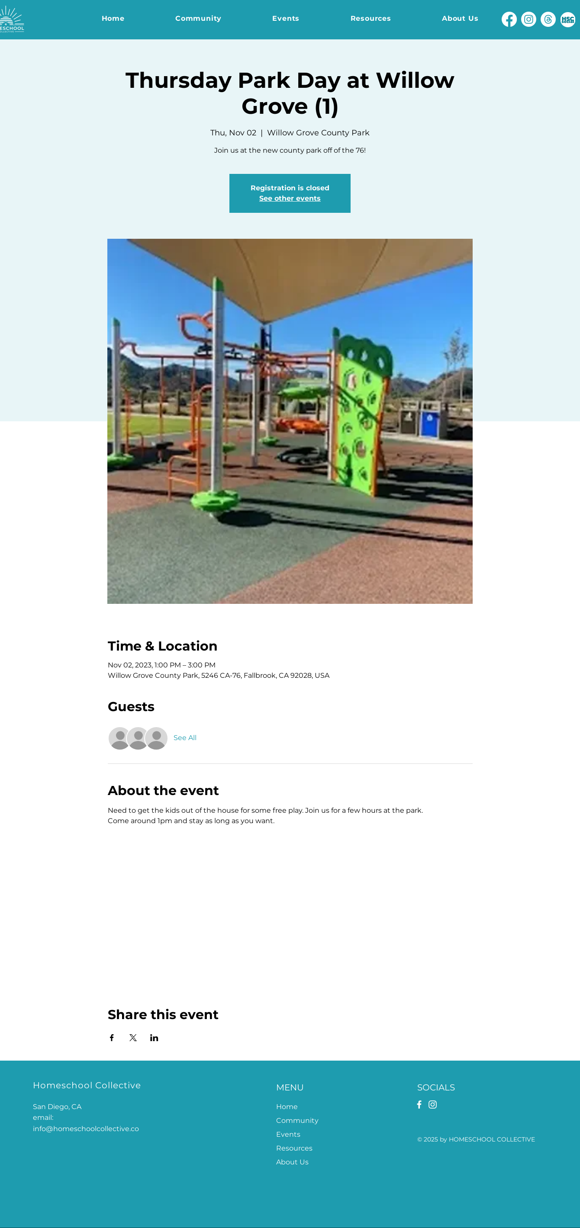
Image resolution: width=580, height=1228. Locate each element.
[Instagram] (528, 19)
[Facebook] (509, 19)
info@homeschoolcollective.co (86, 1129)
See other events (290, 198)
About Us (292, 1162)
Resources (294, 1148)
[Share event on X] (133, 1037)
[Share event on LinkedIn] (154, 1037)
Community (297, 1120)
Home (287, 1107)
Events (288, 1134)
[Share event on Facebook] (112, 1037)
